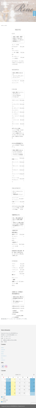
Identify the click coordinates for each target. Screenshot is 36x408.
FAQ (2, 357)
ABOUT (2, 351)
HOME (2, 25)
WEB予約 (34, 13)
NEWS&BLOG (4, 355)
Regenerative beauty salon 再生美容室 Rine (14, 3)
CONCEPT (3, 349)
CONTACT (3, 360)
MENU (2, 353)
